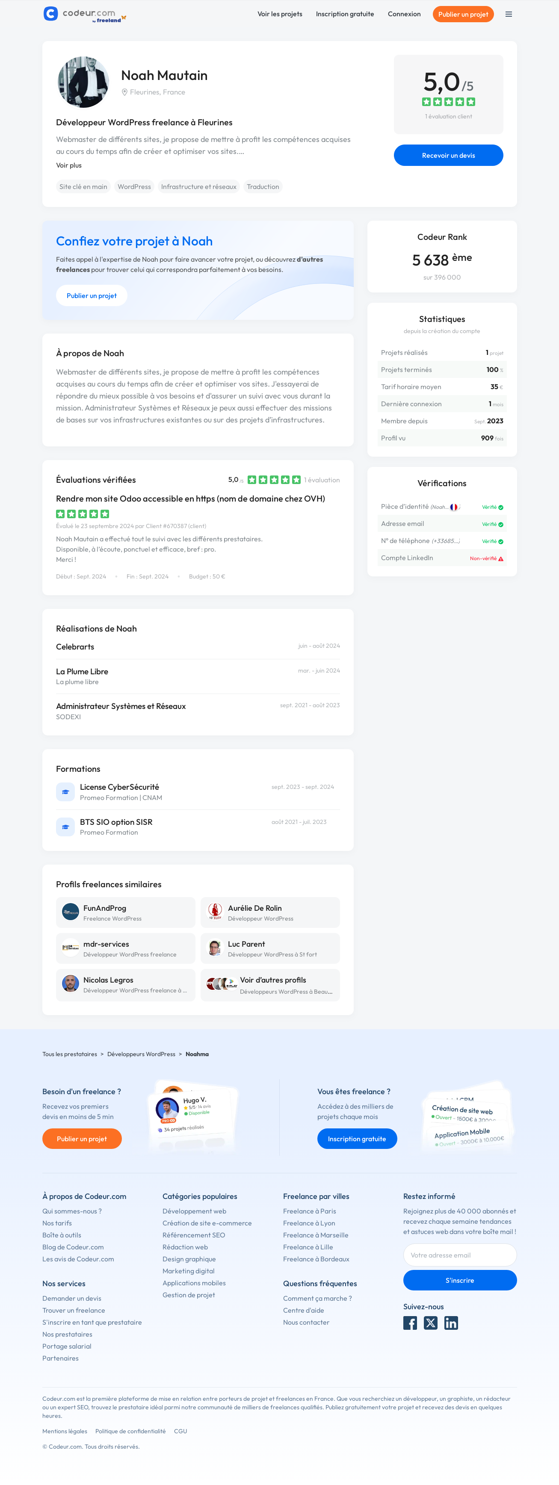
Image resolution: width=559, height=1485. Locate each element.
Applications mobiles (194, 1282)
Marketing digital (189, 1271)
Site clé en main (83, 186)
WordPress (134, 186)
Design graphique (189, 1259)
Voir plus (69, 165)
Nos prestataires (67, 1334)
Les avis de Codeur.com (78, 1259)
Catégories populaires (200, 1196)
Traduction (263, 186)
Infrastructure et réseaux (199, 186)
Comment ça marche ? (317, 1298)
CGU (180, 1431)
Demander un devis (71, 1298)
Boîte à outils (61, 1235)
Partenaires (60, 1358)
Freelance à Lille (308, 1247)
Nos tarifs (57, 1223)
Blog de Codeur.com (73, 1247)
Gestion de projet (189, 1294)
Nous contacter (306, 1322)
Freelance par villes (316, 1196)
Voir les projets (279, 13)
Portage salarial (67, 1346)
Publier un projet (463, 14)
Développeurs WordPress (141, 1054)
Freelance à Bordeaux (316, 1259)
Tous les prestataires (69, 1054)
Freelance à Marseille (316, 1235)
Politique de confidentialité (130, 1431)
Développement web (194, 1211)
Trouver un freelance (73, 1310)
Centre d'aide (303, 1310)
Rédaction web (185, 1247)
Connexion (404, 13)
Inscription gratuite (345, 13)
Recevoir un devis (448, 155)
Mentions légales (64, 1431)
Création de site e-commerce (207, 1223)
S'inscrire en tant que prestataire (92, 1322)
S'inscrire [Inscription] (460, 1280)
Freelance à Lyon (309, 1223)
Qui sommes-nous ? (72, 1211)
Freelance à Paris (309, 1211)
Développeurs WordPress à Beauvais (289, 991)
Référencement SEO (194, 1235)
